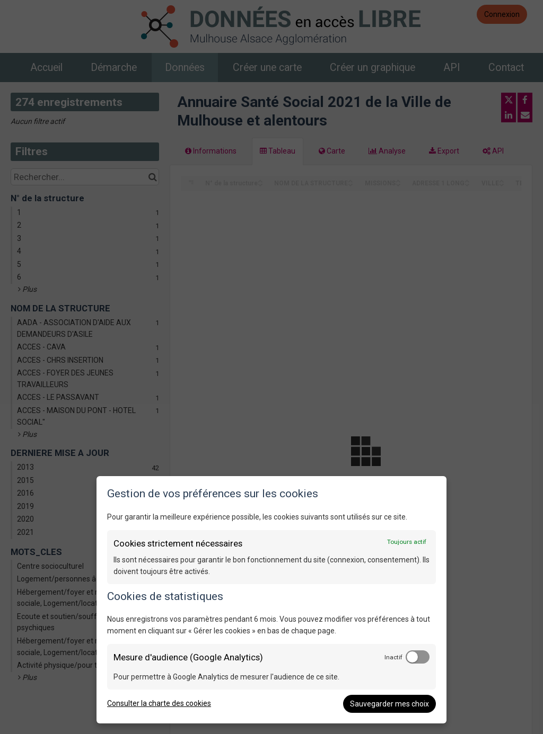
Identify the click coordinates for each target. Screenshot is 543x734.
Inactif (393, 657)
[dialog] (271, 599)
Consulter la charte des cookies (159, 703)
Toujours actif (406, 541)
